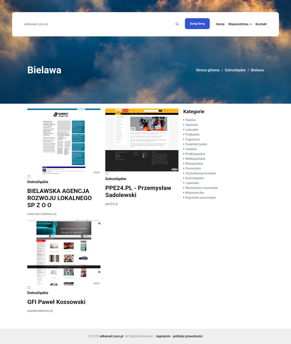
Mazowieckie (194, 193)
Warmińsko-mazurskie (201, 188)
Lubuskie (191, 130)
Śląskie (190, 120)
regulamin (163, 336)
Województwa (238, 24)
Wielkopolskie (195, 159)
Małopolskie (194, 164)
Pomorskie (193, 168)
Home (220, 24)
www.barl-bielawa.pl (41, 214)
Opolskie (191, 125)
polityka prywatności (188, 336)
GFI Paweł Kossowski (56, 301)
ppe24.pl (111, 204)
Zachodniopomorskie (200, 173)
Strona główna (207, 70)
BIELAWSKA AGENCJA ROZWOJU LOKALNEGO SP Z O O (59, 198)
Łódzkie (191, 149)
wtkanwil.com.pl (36, 24)
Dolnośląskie (235, 70)
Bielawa (257, 70)
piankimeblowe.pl (40, 311)
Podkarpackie (195, 154)
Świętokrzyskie (196, 144)
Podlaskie (192, 134)
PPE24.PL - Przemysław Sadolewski (138, 191)
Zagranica (192, 139)
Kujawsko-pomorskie (200, 197)
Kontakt (261, 24)
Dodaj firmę (197, 23)
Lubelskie (192, 183)
